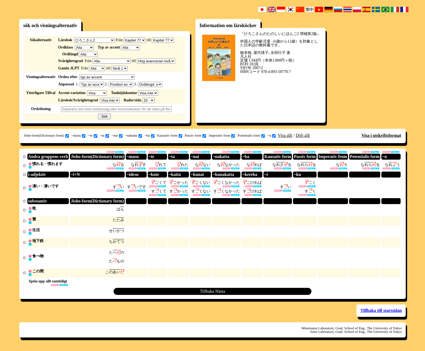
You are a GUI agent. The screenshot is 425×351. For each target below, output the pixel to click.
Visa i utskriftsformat (381, 135)
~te (92, 135)
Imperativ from (222, 135)
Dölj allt (303, 135)
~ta (104, 135)
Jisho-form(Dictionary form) (46, 135)
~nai (117, 135)
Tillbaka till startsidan (381, 313)
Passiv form (195, 135)
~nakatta (133, 135)
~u (272, 135)
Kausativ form (169, 135)
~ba (149, 135)
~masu (78, 135)
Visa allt (285, 135)
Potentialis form (251, 135)
